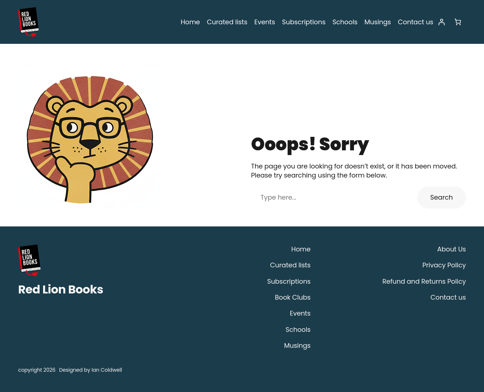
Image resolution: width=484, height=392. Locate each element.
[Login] (441, 22)
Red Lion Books (60, 289)
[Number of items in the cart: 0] (458, 22)
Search (443, 197)
